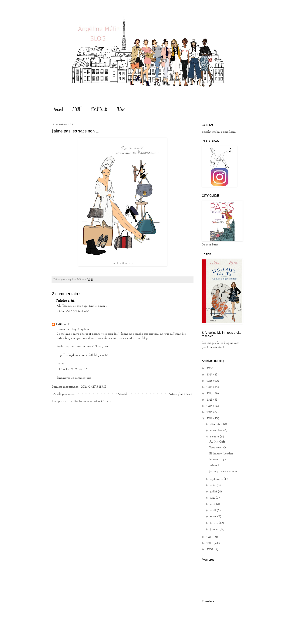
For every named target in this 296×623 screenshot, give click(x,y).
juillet (214, 491)
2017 (210, 387)
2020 (210, 368)
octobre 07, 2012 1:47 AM (73, 369)
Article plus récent (64, 393)
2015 (210, 399)
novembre (216, 430)
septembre (217, 479)
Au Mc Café (217, 441)
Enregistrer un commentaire (74, 377)
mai (213, 504)
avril (213, 510)
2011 (209, 537)
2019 (210, 374)
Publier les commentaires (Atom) (90, 401)
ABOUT (77, 109)
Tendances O (217, 447)
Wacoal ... (215, 465)
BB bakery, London (221, 453)
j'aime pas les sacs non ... (224, 471)
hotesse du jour (218, 459)
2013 (210, 412)
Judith (60, 324)
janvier (215, 529)
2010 (210, 543)
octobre (215, 436)
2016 (210, 393)
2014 (210, 406)
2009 (210, 549)
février (214, 523)
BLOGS (120, 109)
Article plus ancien (180, 393)
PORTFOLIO (99, 109)
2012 (210, 418)
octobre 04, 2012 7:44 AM (73, 311)
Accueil (58, 109)
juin (213, 497)
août (213, 485)
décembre (216, 424)
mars (213, 516)
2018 (210, 380)
